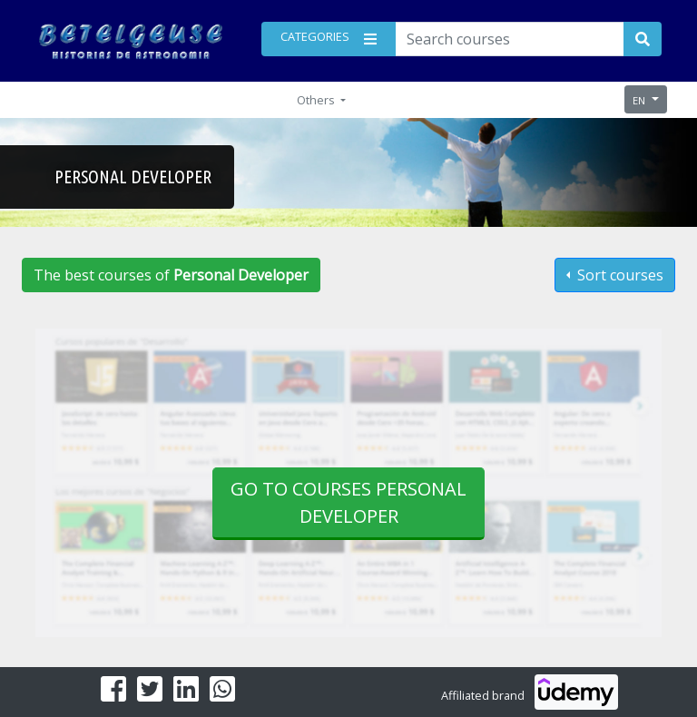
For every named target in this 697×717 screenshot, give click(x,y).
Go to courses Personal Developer (348, 502)
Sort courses (618, 275)
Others (317, 100)
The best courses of (171, 275)
